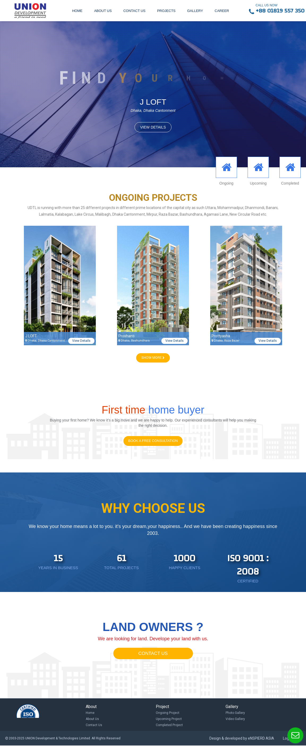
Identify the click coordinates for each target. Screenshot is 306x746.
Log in (288, 739)
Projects (166, 11)
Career (222, 11)
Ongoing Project (167, 713)
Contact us (134, 11)
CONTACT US (153, 654)
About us (103, 11)
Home (77, 11)
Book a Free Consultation (153, 441)
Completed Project (169, 725)
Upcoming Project (169, 719)
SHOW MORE (153, 358)
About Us (92, 719)
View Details (81, 341)
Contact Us (94, 725)
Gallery (195, 11)
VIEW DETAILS (153, 127)
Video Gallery (235, 719)
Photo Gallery (235, 713)
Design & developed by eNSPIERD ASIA (241, 739)
